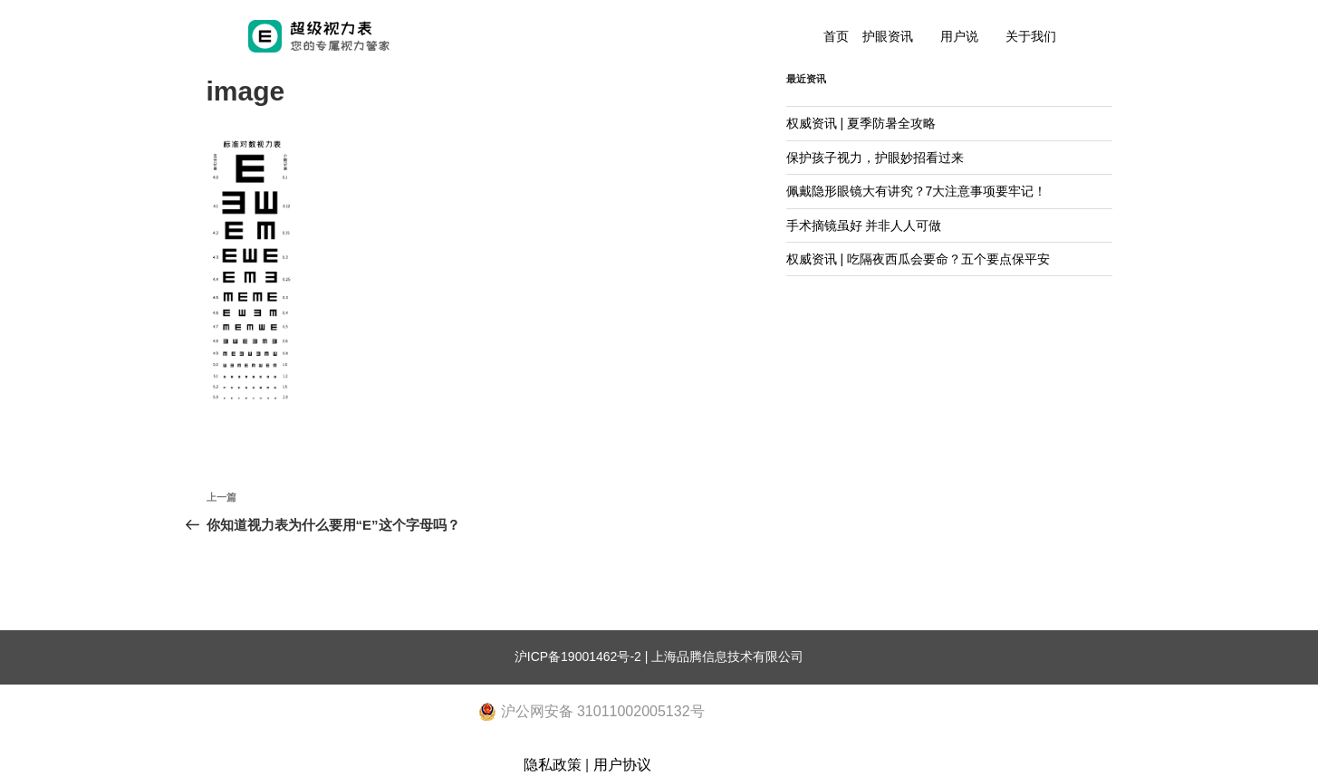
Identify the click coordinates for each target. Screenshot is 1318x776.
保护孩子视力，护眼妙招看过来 (875, 157)
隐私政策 (553, 764)
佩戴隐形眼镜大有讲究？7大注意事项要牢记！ (916, 191)
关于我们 (1030, 36)
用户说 (959, 36)
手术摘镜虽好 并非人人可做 (864, 225)
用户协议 (622, 764)
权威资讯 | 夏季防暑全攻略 (861, 123)
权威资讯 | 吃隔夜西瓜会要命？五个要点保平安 (918, 259)
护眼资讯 (887, 36)
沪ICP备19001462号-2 (578, 656)
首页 (836, 36)
